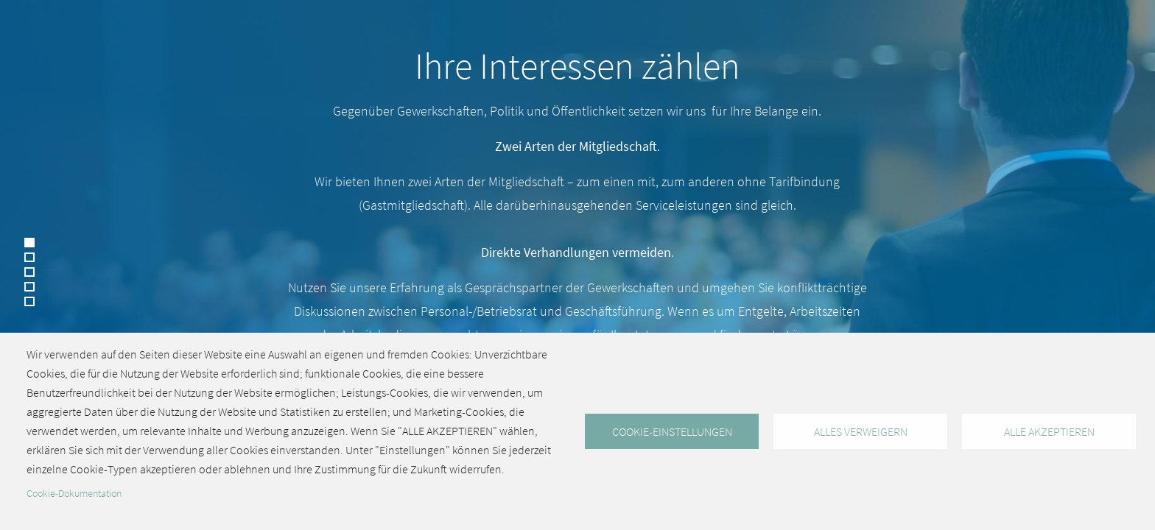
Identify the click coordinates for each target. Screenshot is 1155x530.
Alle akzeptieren (1049, 431)
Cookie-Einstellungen (672, 431)
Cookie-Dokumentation (74, 493)
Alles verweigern (861, 431)
